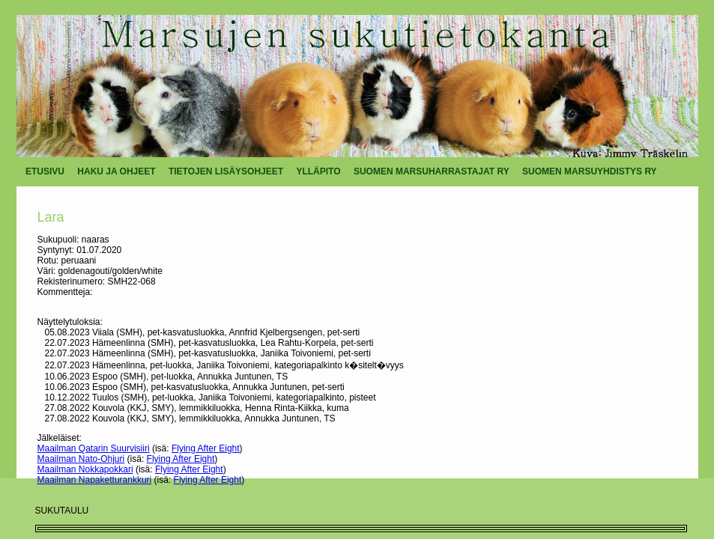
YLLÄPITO (318, 171)
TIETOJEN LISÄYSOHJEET (226, 171)
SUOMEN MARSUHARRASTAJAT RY (431, 171)
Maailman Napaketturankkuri (94, 480)
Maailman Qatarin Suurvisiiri (93, 448)
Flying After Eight (206, 448)
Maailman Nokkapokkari (85, 469)
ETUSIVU (44, 171)
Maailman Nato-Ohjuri (81, 459)
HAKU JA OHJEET (116, 171)
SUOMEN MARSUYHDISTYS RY (589, 171)
